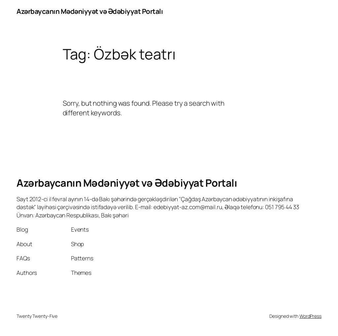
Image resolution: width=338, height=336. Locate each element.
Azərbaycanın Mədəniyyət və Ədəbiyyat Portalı (90, 11)
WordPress (310, 316)
